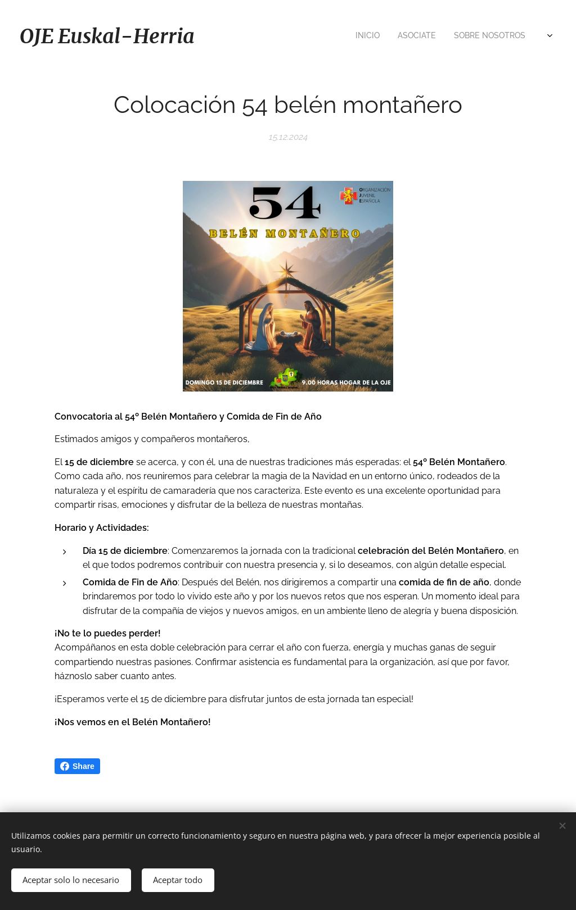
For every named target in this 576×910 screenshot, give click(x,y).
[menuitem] (356, 36)
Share (77, 766)
